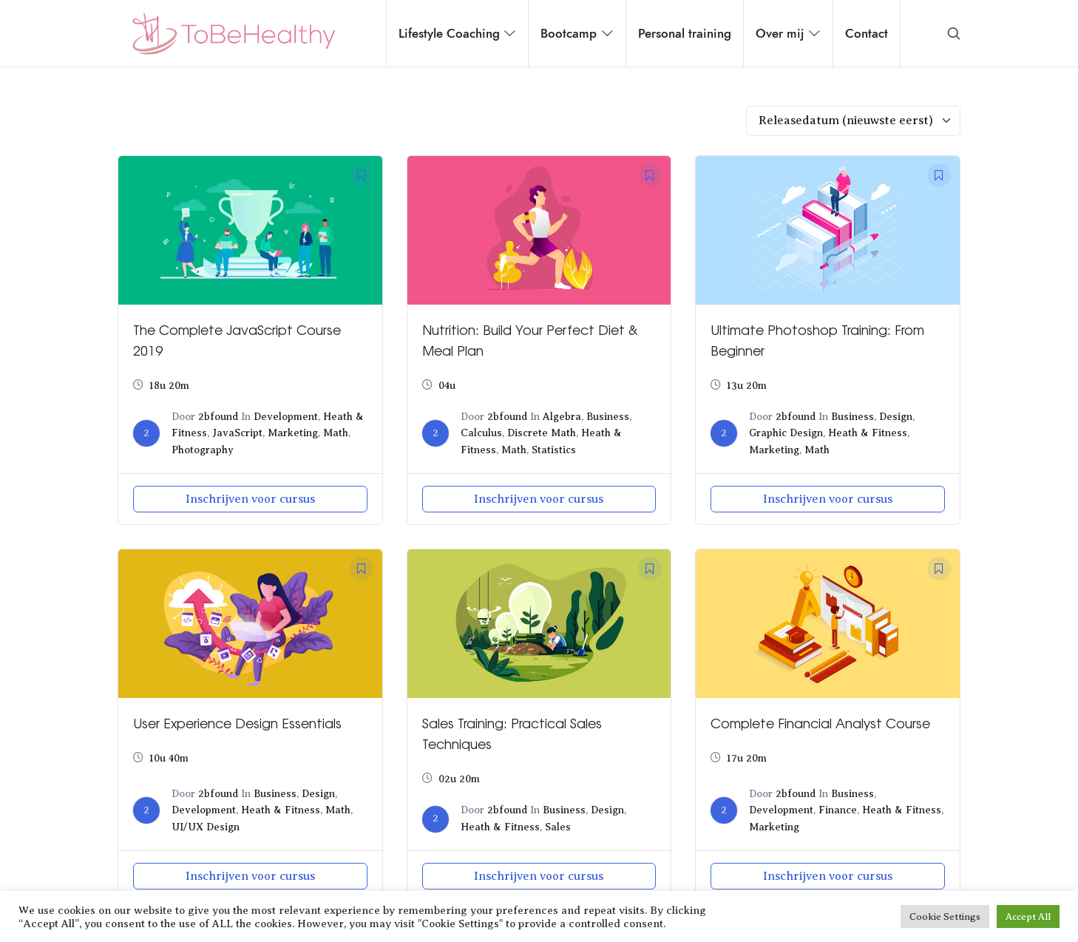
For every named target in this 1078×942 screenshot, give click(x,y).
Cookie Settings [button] (944, 916)
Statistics (554, 449)
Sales (558, 827)
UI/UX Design (206, 827)
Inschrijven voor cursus (250, 499)
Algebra (562, 416)
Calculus (481, 432)
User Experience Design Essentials (237, 723)
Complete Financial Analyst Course (820, 723)
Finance (837, 810)
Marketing (293, 432)
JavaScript (237, 432)
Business (607, 416)
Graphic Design (786, 432)
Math (335, 432)
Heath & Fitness (867, 432)
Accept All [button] (1028, 916)
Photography (203, 449)
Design (895, 416)
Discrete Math (541, 432)
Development (286, 416)
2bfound (218, 416)
